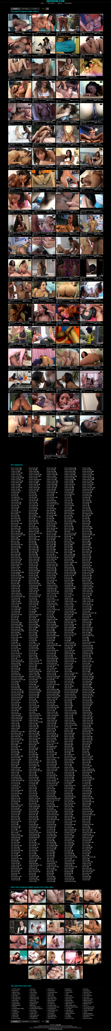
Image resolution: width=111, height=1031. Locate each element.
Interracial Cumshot (35, 691)
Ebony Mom (68, 630)
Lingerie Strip (51, 728)
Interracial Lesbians (88, 692)
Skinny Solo (33, 821)
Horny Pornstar (69, 683)
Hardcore (44, 436)
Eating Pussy (86, 621)
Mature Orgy (68, 739)
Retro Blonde (86, 800)
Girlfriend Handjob (16, 660)
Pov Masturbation (52, 783)
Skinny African (33, 816)
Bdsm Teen (15, 521)
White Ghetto (86, 868)
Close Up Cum (51, 595)
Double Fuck (51, 621)
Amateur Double (52, 478)
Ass (66, 79)
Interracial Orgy (69, 694)
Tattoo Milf (68, 839)
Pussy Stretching (16, 793)
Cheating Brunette (87, 583)
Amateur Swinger (34, 487)
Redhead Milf (68, 798)
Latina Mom (86, 707)
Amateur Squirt (33, 486)
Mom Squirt (68, 756)
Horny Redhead (87, 683)
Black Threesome (52, 552)
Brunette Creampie (88, 570)
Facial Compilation (88, 635)
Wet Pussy (50, 868)
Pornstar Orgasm (34, 780)
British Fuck (15, 569)
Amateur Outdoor (87, 482)
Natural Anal (15, 762)
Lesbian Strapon (87, 723)
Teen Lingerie (86, 849)
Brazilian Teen (51, 567)
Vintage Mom (86, 865)
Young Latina (51, 879)
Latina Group (86, 705)
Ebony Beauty (87, 622)
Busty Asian (50, 578)
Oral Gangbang (16, 767)
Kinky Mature (51, 702)
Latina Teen (51, 710)
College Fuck (68, 598)
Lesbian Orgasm (16, 720)
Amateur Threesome (88, 487)
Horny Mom (33, 683)
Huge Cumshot (34, 686)
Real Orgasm (68, 795)
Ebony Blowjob (16, 624)
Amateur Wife (51, 489)
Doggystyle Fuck (69, 619)
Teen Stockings (69, 853)
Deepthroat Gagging (35, 614)
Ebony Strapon (16, 634)
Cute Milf (32, 613)
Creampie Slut (69, 604)
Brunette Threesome (17, 577)
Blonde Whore (51, 562)
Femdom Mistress (34, 643)
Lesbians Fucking (52, 726)
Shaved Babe (51, 809)
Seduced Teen (69, 806)
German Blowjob (69, 653)
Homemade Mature (52, 678)
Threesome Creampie (88, 857)
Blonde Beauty (33, 556)
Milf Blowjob (68, 744)
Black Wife (50, 554)
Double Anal (15, 621)
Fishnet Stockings (87, 648)
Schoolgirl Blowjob (52, 806)
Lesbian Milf (51, 718)
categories (68, 3)
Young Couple (15, 879)
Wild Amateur (15, 873)
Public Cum (32, 788)
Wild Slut (67, 875)
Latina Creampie (34, 705)
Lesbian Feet (68, 715)
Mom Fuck (86, 754)
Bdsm (87, 324)
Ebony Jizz (50, 629)
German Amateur (16, 653)
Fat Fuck (85, 639)
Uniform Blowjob (52, 862)
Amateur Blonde (69, 471)
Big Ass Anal (51, 526)
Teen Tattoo (50, 855)
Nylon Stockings (52, 764)
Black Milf (68, 546)
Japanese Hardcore (70, 697)
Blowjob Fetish (87, 562)
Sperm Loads (33, 831)
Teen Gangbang (87, 847)
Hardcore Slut (69, 674)
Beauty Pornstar (52, 523)
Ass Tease (14, 510)
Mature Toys (68, 743)
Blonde (43, 235)
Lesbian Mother (87, 718)
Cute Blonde (51, 611)
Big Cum (32, 534)
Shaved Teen (33, 814)
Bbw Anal (14, 513)
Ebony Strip (33, 634)
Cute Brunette (68, 611)
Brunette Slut (33, 575)
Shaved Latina (33, 813)
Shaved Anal (33, 809)
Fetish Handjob (16, 645)
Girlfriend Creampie (70, 658)
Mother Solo (86, 761)
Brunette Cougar (69, 570)
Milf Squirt (50, 751)
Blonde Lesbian (34, 559)
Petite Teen (33, 775)
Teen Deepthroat (16, 845)
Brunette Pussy (16, 575)
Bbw (15, 34)
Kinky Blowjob (87, 700)
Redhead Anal (33, 796)
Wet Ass (85, 866)
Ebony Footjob (15, 627)
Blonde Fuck (86, 557)
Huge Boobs (86, 684)
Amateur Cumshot (34, 476)
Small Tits (14, 824)
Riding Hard (86, 805)
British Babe (86, 567)
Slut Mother (50, 822)
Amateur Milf (68, 481)
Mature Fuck (33, 736)
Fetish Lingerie (33, 645)
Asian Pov (85, 505)
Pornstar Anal (69, 777)
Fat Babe (14, 639)
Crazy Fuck (15, 604)
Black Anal (68, 541)
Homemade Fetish (87, 676)
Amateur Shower (69, 484)
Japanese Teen (16, 699)
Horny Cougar (33, 681)
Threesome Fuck (16, 858)
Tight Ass (85, 858)
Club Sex (67, 596)
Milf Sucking (15, 753)
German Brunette (87, 653)
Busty (43, 79)
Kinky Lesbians (33, 702)
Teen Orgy (50, 850)
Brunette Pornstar (70, 574)
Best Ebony (68, 525)
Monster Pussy (16, 759)
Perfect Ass (15, 774)
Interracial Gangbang (53, 692)
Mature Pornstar (87, 739)
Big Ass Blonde (33, 528)
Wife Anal (50, 871)
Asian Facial (33, 502)
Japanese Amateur (70, 696)
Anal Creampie (87, 492)
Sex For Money (33, 808)
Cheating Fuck (15, 585)
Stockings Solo (69, 832)
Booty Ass (68, 564)
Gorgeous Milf (15, 663)
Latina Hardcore (16, 707)
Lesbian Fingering (16, 717)
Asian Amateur (33, 499)
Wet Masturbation (16, 868)
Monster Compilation (53, 757)
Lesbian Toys (15, 726)
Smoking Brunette (87, 824)
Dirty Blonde (68, 616)
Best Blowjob (51, 525)
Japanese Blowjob (16, 697)
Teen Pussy (51, 852)
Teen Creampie (51, 844)
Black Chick (33, 544)
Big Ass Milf (51, 530)
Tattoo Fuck (33, 839)
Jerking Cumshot (52, 699)
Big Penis (14, 538)
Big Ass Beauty (16, 528)
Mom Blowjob (33, 754)
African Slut (33, 469)
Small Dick (68, 822)
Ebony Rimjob (68, 632)
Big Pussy (32, 538)
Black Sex (68, 549)
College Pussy (15, 600)
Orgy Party (86, 767)
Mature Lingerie (87, 738)
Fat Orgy (14, 642)
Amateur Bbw (51, 471)
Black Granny (15, 546)
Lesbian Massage (16, 718)
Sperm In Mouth (87, 829)
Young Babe (86, 876)
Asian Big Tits (33, 500)
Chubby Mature (51, 590)
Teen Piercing (15, 852)
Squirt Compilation (70, 831)
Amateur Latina (34, 481)
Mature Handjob (87, 736)
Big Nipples (86, 536)
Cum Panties (68, 608)
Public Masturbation (17, 790)
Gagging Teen (68, 652)
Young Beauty (15, 878)
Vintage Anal (15, 863)
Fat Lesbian (33, 640)
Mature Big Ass (16, 733)
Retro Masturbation (88, 801)
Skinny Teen (51, 821)
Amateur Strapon (52, 486)
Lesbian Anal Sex (52, 712)
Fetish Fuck (86, 643)
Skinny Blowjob (52, 818)
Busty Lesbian (33, 582)
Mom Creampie (51, 754)
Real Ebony (51, 795)
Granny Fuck (68, 663)
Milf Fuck (14, 748)
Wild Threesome (16, 876)
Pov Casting (86, 782)
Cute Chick (86, 611)
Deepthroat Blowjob (70, 613)
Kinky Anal (68, 700)
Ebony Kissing (69, 629)
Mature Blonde (51, 733)
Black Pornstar (87, 547)
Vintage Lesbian (16, 865)
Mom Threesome (87, 756)
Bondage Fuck (33, 564)
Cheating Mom (87, 585)
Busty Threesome (34, 583)
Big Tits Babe (51, 538)
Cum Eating (15, 606)
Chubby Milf (68, 590)
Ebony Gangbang (70, 627)
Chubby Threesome (53, 591)
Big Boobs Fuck (52, 531)
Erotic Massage (87, 634)
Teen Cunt (85, 844)
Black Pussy (51, 549)
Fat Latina (14, 640)
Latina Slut (86, 709)
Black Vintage (15, 554)
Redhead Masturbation (53, 798)
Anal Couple (68, 492)
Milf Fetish (86, 746)
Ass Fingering (51, 508)
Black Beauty (51, 543)
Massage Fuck (51, 730)
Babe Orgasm (51, 512)
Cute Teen (50, 613)
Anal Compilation (52, 492)
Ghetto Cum (33, 657)
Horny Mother (51, 683)
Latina (43, 191)
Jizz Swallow (33, 700)
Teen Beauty (86, 840)
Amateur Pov (15, 484)
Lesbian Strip (15, 725)
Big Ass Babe (86, 526)
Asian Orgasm (33, 505)
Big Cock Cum (51, 533)
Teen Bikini (32, 842)
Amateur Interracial (17, 481)
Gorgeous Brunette (70, 661)
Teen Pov (32, 852)
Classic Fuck (68, 591)
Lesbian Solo (33, 723)
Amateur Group (51, 479)
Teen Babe (50, 840)
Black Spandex (33, 551)
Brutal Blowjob (51, 577)
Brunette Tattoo (69, 575)
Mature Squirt (86, 741)
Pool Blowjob (51, 777)
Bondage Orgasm (52, 564)
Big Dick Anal (51, 534)
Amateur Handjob (70, 479)
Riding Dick (51, 805)
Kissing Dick (15, 704)
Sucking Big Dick (34, 835)
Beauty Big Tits (51, 521)
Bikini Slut (32, 541)
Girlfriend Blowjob (52, 658)
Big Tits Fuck (15, 539)
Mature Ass (68, 731)
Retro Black (68, 800)
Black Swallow (87, 551)
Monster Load (87, 757)
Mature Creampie (34, 735)
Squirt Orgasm (87, 831)
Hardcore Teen (87, 674)
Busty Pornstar (87, 582)
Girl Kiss (14, 658)
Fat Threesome (69, 642)
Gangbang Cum (87, 652)
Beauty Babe (33, 521)
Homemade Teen (87, 678)
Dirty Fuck (32, 617)
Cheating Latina (52, 585)
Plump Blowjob (15, 777)
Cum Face (32, 606)
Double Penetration (70, 621)
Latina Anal (50, 704)
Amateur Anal (86, 469)
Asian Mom (15, 505)
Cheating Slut (15, 587)
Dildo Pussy (86, 614)
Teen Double (68, 845)
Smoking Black (51, 824)
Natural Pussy (69, 762)
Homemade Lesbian (35, 678)
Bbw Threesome (69, 520)
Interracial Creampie (17, 691)
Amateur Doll (33, 478)
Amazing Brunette (87, 489)
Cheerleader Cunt (52, 587)
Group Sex (68, 665)
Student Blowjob (34, 834)
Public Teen (50, 790)
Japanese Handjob (52, 697)
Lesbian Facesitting (52, 715)
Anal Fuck (50, 494)
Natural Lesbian (52, 762)
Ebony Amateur (16, 622)
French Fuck (15, 652)
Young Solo (32, 881)
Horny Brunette (87, 679)
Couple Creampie (87, 601)
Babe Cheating (15, 512)
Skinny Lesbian (33, 819)
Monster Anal (15, 757)
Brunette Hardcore (70, 572)
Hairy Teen (14, 671)
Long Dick (14, 730)
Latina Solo (15, 710)
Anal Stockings (87, 495)
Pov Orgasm (86, 783)
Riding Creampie (34, 805)
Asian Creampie (16, 502)
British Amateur (69, 567)
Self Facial (85, 806)
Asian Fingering (51, 502)
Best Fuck (85, 525)
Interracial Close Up (88, 689)
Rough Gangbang (34, 806)
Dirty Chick (14, 617)
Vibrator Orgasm (87, 862)
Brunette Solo (51, 575)
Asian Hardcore (16, 504)
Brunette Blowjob (34, 570)
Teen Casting (68, 842)
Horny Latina (68, 681)
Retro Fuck (50, 801)
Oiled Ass (85, 764)
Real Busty (14, 795)
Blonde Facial (68, 557)
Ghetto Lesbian (52, 657)
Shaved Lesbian (52, 813)
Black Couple (51, 544)
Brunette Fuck (51, 572)
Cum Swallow (15, 609)
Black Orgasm (33, 547)
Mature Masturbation (17, 739)
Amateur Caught (52, 473)
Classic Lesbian (16, 593)
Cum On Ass (68, 606)
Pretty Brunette (16, 787)
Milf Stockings (68, 751)
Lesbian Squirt (51, 723)
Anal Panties (33, 495)
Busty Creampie (52, 580)
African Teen (51, 469)
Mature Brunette (87, 733)
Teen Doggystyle (52, 845)
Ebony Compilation (17, 626)
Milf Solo (32, 751)
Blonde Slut (86, 560)
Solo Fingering (15, 827)
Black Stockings (69, 551)
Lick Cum (67, 726)
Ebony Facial (69, 626)
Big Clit (67, 531)
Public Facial (51, 788)
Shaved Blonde (33, 811)
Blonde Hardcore (16, 559)
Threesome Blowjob (70, 857)
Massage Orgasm (87, 730)
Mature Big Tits (34, 733)
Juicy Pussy (51, 700)
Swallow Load (68, 837)
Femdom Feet (15, 643)
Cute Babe (32, 611)
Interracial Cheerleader (71, 689)
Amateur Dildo (86, 476)
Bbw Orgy (85, 517)
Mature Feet (86, 735)
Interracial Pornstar (17, 696)
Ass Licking (86, 508)
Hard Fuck (86, 671)
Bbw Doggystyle (87, 513)
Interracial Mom (34, 694)
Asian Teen (86, 507)
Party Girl (50, 772)
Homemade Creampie (53, 676)
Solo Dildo (85, 826)
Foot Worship (33, 650)
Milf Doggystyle (52, 746)
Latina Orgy (33, 709)
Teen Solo (32, 853)
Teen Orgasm (33, 850)
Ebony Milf (51, 630)
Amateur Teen (69, 487)
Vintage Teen (33, 866)
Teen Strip (85, 853)
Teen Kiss (67, 849)
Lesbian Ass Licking (70, 712)
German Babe (51, 653)
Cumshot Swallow (69, 609)
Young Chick (86, 878)
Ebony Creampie (34, 626)
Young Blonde (51, 878)
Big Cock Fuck (87, 533)
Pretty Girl (50, 787)
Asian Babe (86, 499)
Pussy (19, 257)
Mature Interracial (34, 738)
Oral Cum (68, 766)
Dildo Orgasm (68, 614)
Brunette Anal (33, 569)
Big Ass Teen (15, 531)
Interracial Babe (16, 689)
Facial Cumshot (16, 637)
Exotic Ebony (33, 635)
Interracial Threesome (53, 696)
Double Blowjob (34, 621)
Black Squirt (51, 551)
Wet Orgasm (33, 868)
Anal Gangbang (69, 494)
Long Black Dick (87, 728)
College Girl (86, 598)
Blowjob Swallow (16, 564)
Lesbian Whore (33, 726)
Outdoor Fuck (69, 769)
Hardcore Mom (16, 674)
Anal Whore (86, 497)
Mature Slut (50, 741)
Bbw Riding (50, 518)
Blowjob (91, 34)
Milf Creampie (15, 746)
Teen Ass (32, 840)
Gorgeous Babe (34, 661)
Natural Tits (15, 764)
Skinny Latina (15, 819)
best (42, 3)
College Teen (33, 600)
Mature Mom (33, 739)
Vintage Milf (68, 865)
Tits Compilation (69, 860)
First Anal (14, 647)
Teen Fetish (15, 847)
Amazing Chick (16, 491)
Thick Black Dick (34, 857)
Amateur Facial (69, 478)
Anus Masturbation (16, 499)
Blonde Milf (68, 559)
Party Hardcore (69, 772)
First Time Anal (15, 648)
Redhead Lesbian (34, 798)
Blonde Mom (86, 559)
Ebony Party (33, 632)
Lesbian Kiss (68, 717)
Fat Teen (50, 642)
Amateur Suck (87, 486)
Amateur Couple (69, 474)
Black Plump (68, 547)
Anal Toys (67, 497)
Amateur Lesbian (52, 481)
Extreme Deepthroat (53, 635)
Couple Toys (86, 603)
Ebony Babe (51, 622)
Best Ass (32, 525)
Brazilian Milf (33, 567)
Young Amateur (34, 876)
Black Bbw (32, 543)
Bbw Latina (68, 515)
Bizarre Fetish (51, 541)
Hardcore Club (51, 673)
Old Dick (14, 766)
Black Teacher (15, 552)
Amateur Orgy (68, 482)
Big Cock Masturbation (18, 534)
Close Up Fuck (87, 595)
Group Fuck (33, 665)
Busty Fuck (86, 580)
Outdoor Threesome (70, 770)
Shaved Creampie (87, 811)
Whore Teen (15, 871)
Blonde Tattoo (15, 562)
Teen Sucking (15, 855)
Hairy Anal (14, 666)
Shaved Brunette (52, 811)
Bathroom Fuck (87, 512)
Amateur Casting (34, 473)
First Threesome (87, 647)
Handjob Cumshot (52, 671)
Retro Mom (32, 803)
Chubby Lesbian (34, 590)
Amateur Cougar (52, 474)
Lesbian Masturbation (35, 718)
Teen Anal (14, 840)
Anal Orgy (14, 495)
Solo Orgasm (68, 827)
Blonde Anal (86, 554)
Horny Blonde (68, 679)
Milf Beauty (32, 744)
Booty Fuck (15, 565)
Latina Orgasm (15, 709)
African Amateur (16, 468)
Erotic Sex (14, 635)
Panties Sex (15, 772)
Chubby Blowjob (69, 588)
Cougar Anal (68, 600)
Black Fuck (86, 544)
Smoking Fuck (15, 826)
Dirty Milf (67, 617)
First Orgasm (68, 647)
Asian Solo (68, 507)
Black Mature (51, 546)
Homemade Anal (34, 676)
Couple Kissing (33, 603)
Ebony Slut (86, 632)
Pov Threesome (52, 785)
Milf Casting (86, 744)
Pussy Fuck (15, 792)
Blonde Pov (50, 560)
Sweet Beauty (15, 839)
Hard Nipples (15, 673)
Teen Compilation (34, 844)
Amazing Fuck (33, 491)
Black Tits (68, 552)
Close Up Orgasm (34, 596)
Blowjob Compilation (70, 562)
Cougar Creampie (87, 600)
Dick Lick (50, 614)
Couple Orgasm (52, 603)
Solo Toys (32, 829)
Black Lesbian (33, 546)
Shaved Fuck (15, 813)
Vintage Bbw (51, 863)
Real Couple (33, 795)
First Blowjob (33, 647)
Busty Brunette (34, 580)
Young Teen (51, 881)
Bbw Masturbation (34, 517)
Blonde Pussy (69, 560)
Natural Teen (86, 762)
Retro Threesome (69, 803)
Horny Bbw (50, 679)
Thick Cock (51, 857)
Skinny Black (15, 818)
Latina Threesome (69, 710)
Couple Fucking (16, 603)
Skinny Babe (86, 816)
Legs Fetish (86, 710)
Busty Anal (32, 578)
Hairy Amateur (86, 665)
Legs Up (32, 712)
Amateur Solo (15, 486)
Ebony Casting (51, 624)
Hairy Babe (50, 666)
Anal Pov (67, 495)
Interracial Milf (15, 694)
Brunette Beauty (69, 569)
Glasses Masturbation (17, 661)
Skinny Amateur (52, 816)
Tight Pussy (33, 860)
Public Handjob (87, 788)
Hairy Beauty (68, 666)
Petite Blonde (51, 774)
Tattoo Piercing (87, 839)
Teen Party (86, 850)
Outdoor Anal (15, 769)
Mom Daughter (69, 754)
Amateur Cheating (70, 473)
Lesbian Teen (51, 725)
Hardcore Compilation (70, 673)
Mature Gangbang (52, 736)
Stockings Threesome (88, 832)
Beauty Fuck (86, 521)
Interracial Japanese (70, 692)
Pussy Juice (33, 792)
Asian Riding (33, 507)
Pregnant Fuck (87, 785)
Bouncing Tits (33, 565)
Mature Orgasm (51, 739)
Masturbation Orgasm (17, 731)
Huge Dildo (50, 686)
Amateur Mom (87, 481)
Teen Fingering (33, 847)
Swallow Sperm (87, 837)
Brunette (68, 280)
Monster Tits (33, 759)
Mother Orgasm (51, 761)
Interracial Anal (87, 687)
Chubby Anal (15, 588)
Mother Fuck (15, 761)
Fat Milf (67, 640)
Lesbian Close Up (52, 713)
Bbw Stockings (15, 520)
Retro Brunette (33, 801)
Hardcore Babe (34, 673)
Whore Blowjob (52, 870)
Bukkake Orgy (86, 577)
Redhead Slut (15, 800)
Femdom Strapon (52, 643)
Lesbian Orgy (33, 720)
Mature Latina (51, 738)
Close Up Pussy (52, 596)
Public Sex (32, 790)
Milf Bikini (50, 744)
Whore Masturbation (88, 870)
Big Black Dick (34, 531)
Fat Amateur (51, 637)
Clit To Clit (67, 593)
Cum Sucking (86, 608)
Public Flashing (69, 788)
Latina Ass (68, 704)
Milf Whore (86, 753)
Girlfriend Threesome (35, 660)
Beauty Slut (86, 523)
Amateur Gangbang (35, 479)
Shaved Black (15, 811)
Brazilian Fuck (15, 567)
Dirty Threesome (34, 619)
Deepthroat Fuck (16, 614)
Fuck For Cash (51, 652)
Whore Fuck (68, 870)
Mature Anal (51, 731)
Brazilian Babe (86, 565)
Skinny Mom (86, 819)
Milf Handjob (51, 748)
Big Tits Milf (51, 539)
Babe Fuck (33, 512)
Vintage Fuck (86, 863)
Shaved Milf (68, 813)
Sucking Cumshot (88, 835)
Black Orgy (50, 547)
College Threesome (52, 600)
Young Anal (51, 876)
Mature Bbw (86, 731)
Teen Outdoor (68, 850)
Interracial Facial (87, 691)
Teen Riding (68, 852)
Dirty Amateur (33, 616)
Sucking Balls (86, 834)
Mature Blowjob (69, 733)
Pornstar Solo (15, 782)
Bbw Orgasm (68, 517)
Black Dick (68, 544)
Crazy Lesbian (33, 604)
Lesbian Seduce (69, 722)
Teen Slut (14, 853)
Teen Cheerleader (87, 842)
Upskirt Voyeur (69, 862)
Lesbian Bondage (34, 713)
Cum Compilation (87, 604)
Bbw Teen (50, 520)
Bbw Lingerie (15, 517)
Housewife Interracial (53, 684)
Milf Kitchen (86, 748)
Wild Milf (14, 875)
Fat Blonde (32, 639)
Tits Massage (15, 862)
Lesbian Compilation (70, 713)
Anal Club (32, 492)
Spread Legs (51, 831)
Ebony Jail (32, 629)
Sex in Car (68, 808)
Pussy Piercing (87, 792)
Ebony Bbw (68, 622)
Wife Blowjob (68, 871)
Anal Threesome (52, 497)
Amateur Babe (33, 471)
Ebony (18, 34)
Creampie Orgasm (52, 604)
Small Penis (86, 822)
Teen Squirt (50, 853)
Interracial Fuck (34, 692)
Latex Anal (32, 704)
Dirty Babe (50, 616)
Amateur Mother (16, 482)
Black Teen (33, 552)
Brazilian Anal (68, 565)
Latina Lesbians (34, 707)
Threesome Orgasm (35, 858)
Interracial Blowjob (53, 689)
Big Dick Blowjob (69, 534)
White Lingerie (15, 870)
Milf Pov (85, 749)
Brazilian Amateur (52, 565)
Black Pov (14, 549)
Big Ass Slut (86, 530)
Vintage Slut (15, 866)
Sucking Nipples (34, 837)
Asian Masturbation (52, 504)
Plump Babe (86, 775)
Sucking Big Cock (17, 835)
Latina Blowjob (87, 704)
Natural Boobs (33, 762)
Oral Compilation (34, 766)
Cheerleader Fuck (69, 587)
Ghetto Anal (68, 655)
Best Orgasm (33, 526)
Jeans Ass (32, 699)
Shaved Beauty (87, 809)
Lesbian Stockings (70, 723)
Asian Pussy (15, 507)
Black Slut (86, 549)
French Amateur (69, 650)
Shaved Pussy (87, 813)
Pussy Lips (68, 792)
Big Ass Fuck (15, 530)
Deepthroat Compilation (89, 613)
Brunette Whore (34, 577)
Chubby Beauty (51, 588)
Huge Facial (86, 686)
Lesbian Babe (87, 712)
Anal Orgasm (86, 494)
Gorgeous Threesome (35, 663)
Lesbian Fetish (87, 715)
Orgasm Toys (68, 767)
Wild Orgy (32, 875)
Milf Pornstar (68, 749)
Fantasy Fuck (33, 637)
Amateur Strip (68, 486)
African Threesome (70, 469)
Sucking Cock (69, 835)
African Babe (33, 468)
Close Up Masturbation (18, 596)
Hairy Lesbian (15, 670)
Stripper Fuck (15, 834)
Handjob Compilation (35, 671)
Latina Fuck (68, 705)
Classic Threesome (52, 593)
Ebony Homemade (17, 629)
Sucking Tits (51, 837)
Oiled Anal (68, 764)
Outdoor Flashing (52, 769)
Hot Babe (32, 684)
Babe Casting (86, 510)
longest (59, 3)
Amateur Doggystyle (17, 478)
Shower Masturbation (88, 814)
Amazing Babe (69, 489)
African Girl (86, 468)
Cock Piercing (15, 598)
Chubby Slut (15, 591)
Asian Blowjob (51, 500)
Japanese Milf (86, 697)
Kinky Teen (68, 702)
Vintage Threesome (52, 866)
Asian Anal (50, 499)
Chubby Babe (33, 588)
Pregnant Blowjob (69, 785)
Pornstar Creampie (52, 779)
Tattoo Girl (50, 839)
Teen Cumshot (69, 844)
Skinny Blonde (33, 818)
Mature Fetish (15, 736)
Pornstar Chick (33, 779)
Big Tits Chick (68, 538)
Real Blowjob (68, 793)
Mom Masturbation (17, 756)
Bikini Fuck (14, 541)
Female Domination (88, 642)
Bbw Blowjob (33, 513)
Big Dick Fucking (34, 536)
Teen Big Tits (15, 842)
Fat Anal (67, 637)
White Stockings (34, 870)
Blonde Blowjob (69, 556)
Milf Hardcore (69, 748)
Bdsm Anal (86, 520)
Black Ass (86, 541)
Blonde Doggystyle (52, 557)
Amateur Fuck (15, 479)
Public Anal (14, 788)
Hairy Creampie (51, 668)
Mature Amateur (34, 731)
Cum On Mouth (16, 608)
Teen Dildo (32, 845)
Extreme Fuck (68, 635)
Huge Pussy (33, 687)
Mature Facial (69, 735)
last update (51, 3)
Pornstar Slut (86, 780)
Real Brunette (86, 793)
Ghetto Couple (15, 657)
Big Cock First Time (70, 533)
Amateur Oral (33, 482)
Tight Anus (68, 858)
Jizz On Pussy (86, 699)
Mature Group (68, 736)
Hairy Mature (51, 670)
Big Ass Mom (68, 530)
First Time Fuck (34, 648)
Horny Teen (15, 684)
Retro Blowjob (15, 801)
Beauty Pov (68, 523)
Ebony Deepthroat (52, 626)
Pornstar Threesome (53, 782)
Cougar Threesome (70, 601)
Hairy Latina (86, 668)
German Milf (33, 655)
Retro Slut (50, 803)
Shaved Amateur (16, 809)
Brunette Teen (87, 575)
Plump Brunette (34, 777)
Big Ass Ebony (87, 528)
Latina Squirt (33, 710)
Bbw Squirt (86, 518)
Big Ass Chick (69, 528)
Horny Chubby (15, 681)
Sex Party (50, 808)
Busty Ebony (69, 580)
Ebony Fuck (33, 627)
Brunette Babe (51, 569)
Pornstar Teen (33, 782)
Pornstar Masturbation (17, 780)
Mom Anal (14, 754)
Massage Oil (68, 730)
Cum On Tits (51, 608)
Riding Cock (86, 803)
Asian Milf (85, 504)
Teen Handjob (51, 849)
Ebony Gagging (51, 627)
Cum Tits (32, 609)
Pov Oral (67, 783)
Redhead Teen (33, 800)
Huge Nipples (15, 687)
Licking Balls (86, 726)
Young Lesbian (69, 879)
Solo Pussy (86, 827)
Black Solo (15, 551)
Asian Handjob (87, 502)
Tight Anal (50, 858)
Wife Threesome (87, 871)
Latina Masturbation (53, 707)
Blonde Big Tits (51, 556)
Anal (12, 57)
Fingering (20, 146)
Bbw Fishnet (15, 515)
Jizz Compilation (69, 699)
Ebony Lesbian (87, 629)
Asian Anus (68, 499)
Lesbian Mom (68, 718)
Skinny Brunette (69, 818)
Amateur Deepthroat (70, 476)
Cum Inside (50, 606)
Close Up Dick (69, 595)
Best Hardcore (15, 526)
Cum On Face (86, 606)
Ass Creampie (33, 508)
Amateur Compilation (35, 474)
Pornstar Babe (87, 777)
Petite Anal (32, 774)
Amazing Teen (69, 491)
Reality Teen (15, 796)
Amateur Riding (52, 484)
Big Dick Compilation (88, 534)
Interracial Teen (34, 696)
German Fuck (15, 655)
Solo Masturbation (34, 827)
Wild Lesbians (86, 873)
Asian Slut (50, 507)
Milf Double (68, 746)
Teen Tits (85, 855)
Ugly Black (32, 862)
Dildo (67, 146)
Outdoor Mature (52, 770)
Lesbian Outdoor (52, 720)
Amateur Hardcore (88, 479)
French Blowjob (87, 650)
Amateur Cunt (51, 476)
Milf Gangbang (33, 748)
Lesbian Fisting (33, 717)
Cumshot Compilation (53, 609)
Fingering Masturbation (54, 645)
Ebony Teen (51, 634)
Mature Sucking (34, 743)
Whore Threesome (34, 871)
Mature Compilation (17, 735)
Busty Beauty (86, 578)
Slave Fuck (86, 821)
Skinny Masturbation (53, 819)
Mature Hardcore (16, 738)
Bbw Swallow (33, 520)
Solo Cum (67, 826)
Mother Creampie (87, 759)
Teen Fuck (68, 847)
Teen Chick (14, 844)
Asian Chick (68, 500)
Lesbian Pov (15, 722)
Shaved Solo (15, 814)
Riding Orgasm (16, 806)
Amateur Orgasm (52, 482)
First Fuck (50, 647)
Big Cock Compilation (35, 533)
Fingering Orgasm (69, 645)
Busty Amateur (16, 578)
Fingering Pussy (87, 645)
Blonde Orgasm (16, 560)
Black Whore (33, 554)
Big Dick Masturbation (53, 536)
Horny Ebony (51, 681)
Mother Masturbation (35, 761)
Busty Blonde (15, 580)
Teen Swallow (33, 855)
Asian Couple (86, 500)
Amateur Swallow (16, 487)
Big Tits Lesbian (34, 539)
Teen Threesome (69, 855)
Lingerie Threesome (70, 728)
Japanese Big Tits (87, 696)
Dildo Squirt (15, 616)
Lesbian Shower (87, 722)
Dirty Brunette (86, 616)
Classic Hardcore (87, 591)
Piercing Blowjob (52, 775)
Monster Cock (33, 757)
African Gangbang (70, 468)
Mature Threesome (52, 743)
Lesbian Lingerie (87, 717)
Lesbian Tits (86, 725)
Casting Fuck (51, 583)
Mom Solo (50, 756)
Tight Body (14, 860)
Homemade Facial (70, 676)
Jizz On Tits (15, 700)
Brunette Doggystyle (17, 572)
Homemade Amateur (17, 676)
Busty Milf (50, 582)
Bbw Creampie (69, 513)
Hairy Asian (32, 666)
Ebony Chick (86, 624)
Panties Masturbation (88, 770)
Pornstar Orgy (51, 780)
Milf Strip (85, 751)
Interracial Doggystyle (71, 691)
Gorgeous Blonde (52, 661)
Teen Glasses (15, 849)
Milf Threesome (52, 753)
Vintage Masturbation (35, 865)
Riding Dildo (68, 805)
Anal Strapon (15, 497)
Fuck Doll (32, 652)
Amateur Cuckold (16, 476)
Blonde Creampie (34, 557)
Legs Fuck (14, 712)
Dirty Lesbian (51, 617)
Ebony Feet (86, 626)
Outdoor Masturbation (35, 770)
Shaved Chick (68, 811)
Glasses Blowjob (52, 660)
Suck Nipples (51, 834)
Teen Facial (86, 845)
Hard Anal (68, 671)
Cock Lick (85, 596)
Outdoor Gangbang (88, 769)
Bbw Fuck (32, 515)
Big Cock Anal (87, 531)
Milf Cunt (32, 746)
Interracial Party (87, 694)
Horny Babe (33, 679)
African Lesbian (16, 469)
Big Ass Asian (68, 526)
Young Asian (68, 876)
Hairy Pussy (86, 670)
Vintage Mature (51, 865)
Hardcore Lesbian (87, 673)
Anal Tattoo (32, 497)
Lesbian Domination (35, 715)
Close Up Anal (86, 593)
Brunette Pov (86, 574)
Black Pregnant (33, 549)
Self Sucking (15, 808)
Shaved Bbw (68, 809)
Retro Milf (14, 803)
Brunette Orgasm (52, 574)
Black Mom (86, 546)
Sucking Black (52, 835)
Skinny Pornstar (16, 821)
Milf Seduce (15, 751)
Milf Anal (14, 744)
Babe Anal (50, 510)
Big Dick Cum (15, 536)
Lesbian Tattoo (33, 725)
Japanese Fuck (33, 697)
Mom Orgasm (33, 756)
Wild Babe (32, 873)
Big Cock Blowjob (17, 533)
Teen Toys (14, 857)
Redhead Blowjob (69, 796)
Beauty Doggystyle (70, 521)
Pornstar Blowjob (16, 779)
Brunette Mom (33, 574)
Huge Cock (15, 686)
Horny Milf (14, 683)
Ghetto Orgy (68, 657)
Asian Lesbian (33, 504)
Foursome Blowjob (52, 650)
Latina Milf (68, 707)
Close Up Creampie (35, 595)
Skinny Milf (68, 819)
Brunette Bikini (15, 570)
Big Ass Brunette (52, 528)
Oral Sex (32, 767)
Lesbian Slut (15, 723)
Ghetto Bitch (86, 655)
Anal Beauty (15, 492)
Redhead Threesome (53, 800)
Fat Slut (32, 642)
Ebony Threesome (70, 634)
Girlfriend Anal (33, 658)
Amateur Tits (15, 489)
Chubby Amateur (87, 587)
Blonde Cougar (16, 557)
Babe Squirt (68, 512)
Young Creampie (34, 879)
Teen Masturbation (17, 850)
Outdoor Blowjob (34, 769)
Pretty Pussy (68, 787)
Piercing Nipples (69, 775)
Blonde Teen (33, 562)
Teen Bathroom (69, 840)
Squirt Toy (14, 832)
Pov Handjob (33, 783)
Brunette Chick (51, 570)
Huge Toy (67, 687)
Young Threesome (70, 881)
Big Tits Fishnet (87, 538)
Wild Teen (85, 875)
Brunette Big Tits (87, 569)
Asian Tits (14, 508)
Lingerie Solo (33, 728)
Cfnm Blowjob (68, 583)
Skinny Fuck (86, 818)
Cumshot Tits (86, 609)
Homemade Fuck (16, 678)
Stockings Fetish (52, 832)
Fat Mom (85, 640)
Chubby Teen (33, 591)
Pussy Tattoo (33, 793)
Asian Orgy (50, 505)
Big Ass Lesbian (34, 530)
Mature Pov (15, 741)
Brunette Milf (15, 574)
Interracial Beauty (34, 689)
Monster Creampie (70, 757)
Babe (12, 34)
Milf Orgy (50, 749)
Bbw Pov (32, 518)
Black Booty (86, 543)
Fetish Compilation (70, 643)
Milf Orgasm (33, 749)
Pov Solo (32, 785)
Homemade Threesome (18, 679)
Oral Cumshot (87, 766)
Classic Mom (33, 593)
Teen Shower (86, 852)
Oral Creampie (51, 766)
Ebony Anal (33, 622)
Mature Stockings (16, 743)
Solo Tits (14, 829)
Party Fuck (32, 772)
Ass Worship (33, 510)
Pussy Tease (51, 793)
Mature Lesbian (69, 738)
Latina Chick (15, 705)
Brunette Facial (34, 572)
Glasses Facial (69, 660)
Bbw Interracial (52, 515)
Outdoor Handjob (16, 770)
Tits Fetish (86, 860)
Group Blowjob (16, 665)
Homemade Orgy (69, 678)
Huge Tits (50, 687)
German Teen (51, 655)
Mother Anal (51, 759)
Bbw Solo (67, 518)
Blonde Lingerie (51, 559)
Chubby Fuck (86, 588)
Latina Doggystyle (52, 705)
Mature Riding (33, 741)
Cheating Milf (68, 585)
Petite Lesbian (15, 775)
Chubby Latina (15, 590)
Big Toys (67, 539)
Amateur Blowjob (88, 471)
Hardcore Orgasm (34, 674)
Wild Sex (50, 875)
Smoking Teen (51, 826)
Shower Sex (15, 816)
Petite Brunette (69, 774)
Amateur (37, 101)
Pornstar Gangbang (88, 779)
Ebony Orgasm (87, 630)
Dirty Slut (85, 617)
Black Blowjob (69, 543)
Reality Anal (86, 795)
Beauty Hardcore (16, 523)
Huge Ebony (68, 686)
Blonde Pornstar (34, 560)
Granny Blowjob (52, 663)
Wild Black (50, 873)
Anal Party (50, 495)
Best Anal (14, 525)
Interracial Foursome (17, 692)
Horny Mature (86, 681)
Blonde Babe (15, 556)
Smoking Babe (33, 824)
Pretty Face (32, 787)
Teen (67, 324)
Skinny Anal (68, 816)
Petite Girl (85, 774)
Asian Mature (68, 504)
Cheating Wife (33, 587)
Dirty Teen (14, 619)
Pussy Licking (51, 792)
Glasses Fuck (86, 660)
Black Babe (15, 543)
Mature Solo (68, 741)
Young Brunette (69, 878)
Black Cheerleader (16, 544)
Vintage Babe (33, 863)
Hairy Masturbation (34, 670)
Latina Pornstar (51, 709)
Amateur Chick (87, 473)
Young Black (33, 878)
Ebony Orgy (15, 632)
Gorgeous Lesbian (87, 661)
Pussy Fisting (86, 790)
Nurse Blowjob (33, 764)
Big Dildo (67, 536)
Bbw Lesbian (86, 515)
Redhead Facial (87, 796)
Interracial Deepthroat (53, 691)
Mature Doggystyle (52, 735)
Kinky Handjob (15, 702)
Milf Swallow (33, 753)
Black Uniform (86, 552)
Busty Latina (15, 582)
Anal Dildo (14, 494)
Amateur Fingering (88, 478)
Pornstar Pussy (69, 780)
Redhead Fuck (15, 798)
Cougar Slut (50, 601)
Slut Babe (14, 822)
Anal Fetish (32, 494)
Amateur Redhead (34, 484)
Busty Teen (15, 583)
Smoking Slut (33, 826)
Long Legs (32, 730)
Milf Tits (67, 753)
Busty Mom (68, 582)
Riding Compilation (17, 805)
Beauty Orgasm (34, 523)
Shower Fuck (68, 814)
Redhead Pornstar (87, 798)
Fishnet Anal (51, 648)
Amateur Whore (34, 489)
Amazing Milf (51, 491)
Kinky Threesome (87, 702)
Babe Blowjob (69, 510)
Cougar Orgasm (34, 601)
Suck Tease (68, 834)
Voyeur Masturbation (70, 866)
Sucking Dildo (15, 837)
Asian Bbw (14, 500)
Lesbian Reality (51, 722)
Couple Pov (68, 603)
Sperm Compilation (70, 829)
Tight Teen (50, 860)
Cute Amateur (15, 611)
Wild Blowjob (68, 873)
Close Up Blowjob (16, 595)
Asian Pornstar (69, 505)
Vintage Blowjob (69, 863)
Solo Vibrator (51, 829)
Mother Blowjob (69, 759)
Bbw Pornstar (15, 518)
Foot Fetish (15, 650)
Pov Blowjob (68, 782)
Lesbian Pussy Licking (35, 722)
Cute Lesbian (15, 613)
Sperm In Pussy (16, 831)
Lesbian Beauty (16, 713)
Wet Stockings (69, 868)
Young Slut (86, 879)
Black (67, 168)
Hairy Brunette (15, 668)
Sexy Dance (86, 808)
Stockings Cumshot (35, 832)
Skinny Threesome (70, 821)
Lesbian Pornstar (87, 720)
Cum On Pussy (33, 608)
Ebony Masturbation (17, 630)
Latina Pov (68, 709)
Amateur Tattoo (51, 487)
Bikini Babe (86, 539)
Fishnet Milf (68, 648)
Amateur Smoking (87, 484)
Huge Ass (68, 684)
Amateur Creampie (88, 474)
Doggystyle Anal (52, 619)
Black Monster (16, 547)
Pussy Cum (68, 790)
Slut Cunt (32, 822)
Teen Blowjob (51, 842)
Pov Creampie (15, 783)
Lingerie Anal (15, 728)
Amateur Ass (15, 471)
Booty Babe (86, 564)
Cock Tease (33, 598)
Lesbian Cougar (87, 713)
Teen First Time (51, 847)
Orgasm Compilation (53, 767)
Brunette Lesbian (87, 572)
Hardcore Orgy (51, 674)
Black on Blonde (69, 554)
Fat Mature (50, 640)
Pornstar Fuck (69, 779)
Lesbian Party (68, 720)
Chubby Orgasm (87, 590)
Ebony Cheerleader (70, 624)
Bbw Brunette (51, 513)
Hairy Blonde (86, 666)
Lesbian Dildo (15, 715)
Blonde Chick (86, 556)
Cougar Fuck (15, 601)
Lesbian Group (51, 717)
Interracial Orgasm (52, 694)
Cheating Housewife (35, 585)
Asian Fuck (68, 502)
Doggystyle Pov (87, 619)
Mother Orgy (68, 761)
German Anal (33, 653)
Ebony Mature (33, 630)
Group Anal (86, 663)
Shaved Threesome (52, 814)
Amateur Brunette (16, 473)
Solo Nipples (51, 827)
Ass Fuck (68, 508)
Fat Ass (85, 637)
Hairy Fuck (68, 668)
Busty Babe (68, 578)
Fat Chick (67, 639)
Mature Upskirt (87, 743)
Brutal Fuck (68, 577)
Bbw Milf (50, 517)
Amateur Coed (15, 474)
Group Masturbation (53, 665)
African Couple (51, 468)
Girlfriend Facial (87, 658)
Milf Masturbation (16, 749)
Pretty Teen (86, 787)
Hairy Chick (32, 668)
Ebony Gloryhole (87, 627)
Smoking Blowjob (69, 824)
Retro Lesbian (68, 801)
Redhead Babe (51, 796)
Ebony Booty (33, 624)
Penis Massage (87, 772)
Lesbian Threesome (70, 725)
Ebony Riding (51, 632)
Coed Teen (50, 598)
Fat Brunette (51, 639)
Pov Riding (14, 785)
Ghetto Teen (86, 657)
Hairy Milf (67, 670)
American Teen (87, 491)
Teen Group (33, 849)
